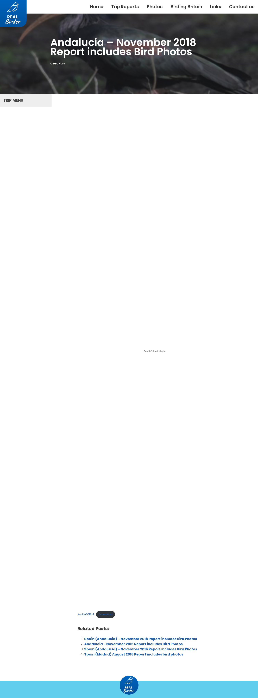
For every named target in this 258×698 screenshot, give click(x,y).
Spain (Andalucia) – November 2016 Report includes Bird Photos (140, 649)
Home (96, 7)
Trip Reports (125, 7)
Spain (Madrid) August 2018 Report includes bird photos (133, 654)
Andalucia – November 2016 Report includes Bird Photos (133, 644)
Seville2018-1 (85, 614)
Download (105, 614)
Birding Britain (186, 7)
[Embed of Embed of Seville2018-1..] (154, 351)
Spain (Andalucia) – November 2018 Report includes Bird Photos (140, 638)
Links (215, 7)
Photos (155, 7)
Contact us (242, 7)
